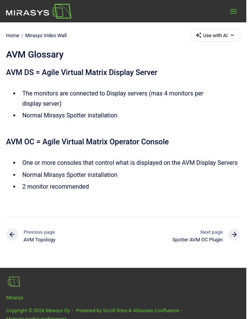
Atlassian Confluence (156, 310)
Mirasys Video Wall (46, 35)
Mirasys (14, 297)
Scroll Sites (115, 310)
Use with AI (215, 35)
